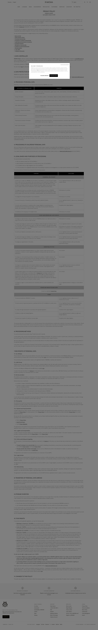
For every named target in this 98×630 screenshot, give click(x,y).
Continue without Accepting (65, 64)
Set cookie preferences (44, 75)
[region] (49, 71)
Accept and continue (53, 75)
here (37, 69)
